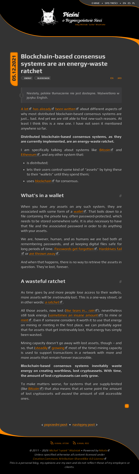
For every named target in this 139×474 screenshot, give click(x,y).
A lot (24, 109)
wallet (78, 211)
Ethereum (28, 154)
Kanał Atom (62, 443)
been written (65, 109)
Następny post (83, 425)
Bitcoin (104, 150)
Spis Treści (111, 3)
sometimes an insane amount (73, 315)
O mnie (96, 3)
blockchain (43, 78)
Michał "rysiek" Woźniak (64, 450)
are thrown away (42, 254)
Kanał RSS (83, 443)
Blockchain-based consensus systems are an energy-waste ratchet (64, 63)
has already (42, 109)
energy (27, 78)
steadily (41, 348)
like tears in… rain (80, 310)
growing (58, 348)
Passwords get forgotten (74, 249)
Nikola (103, 450)
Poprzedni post (55, 425)
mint (24, 320)
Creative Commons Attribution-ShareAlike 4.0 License (68, 458)
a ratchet (52, 302)
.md (119, 78)
